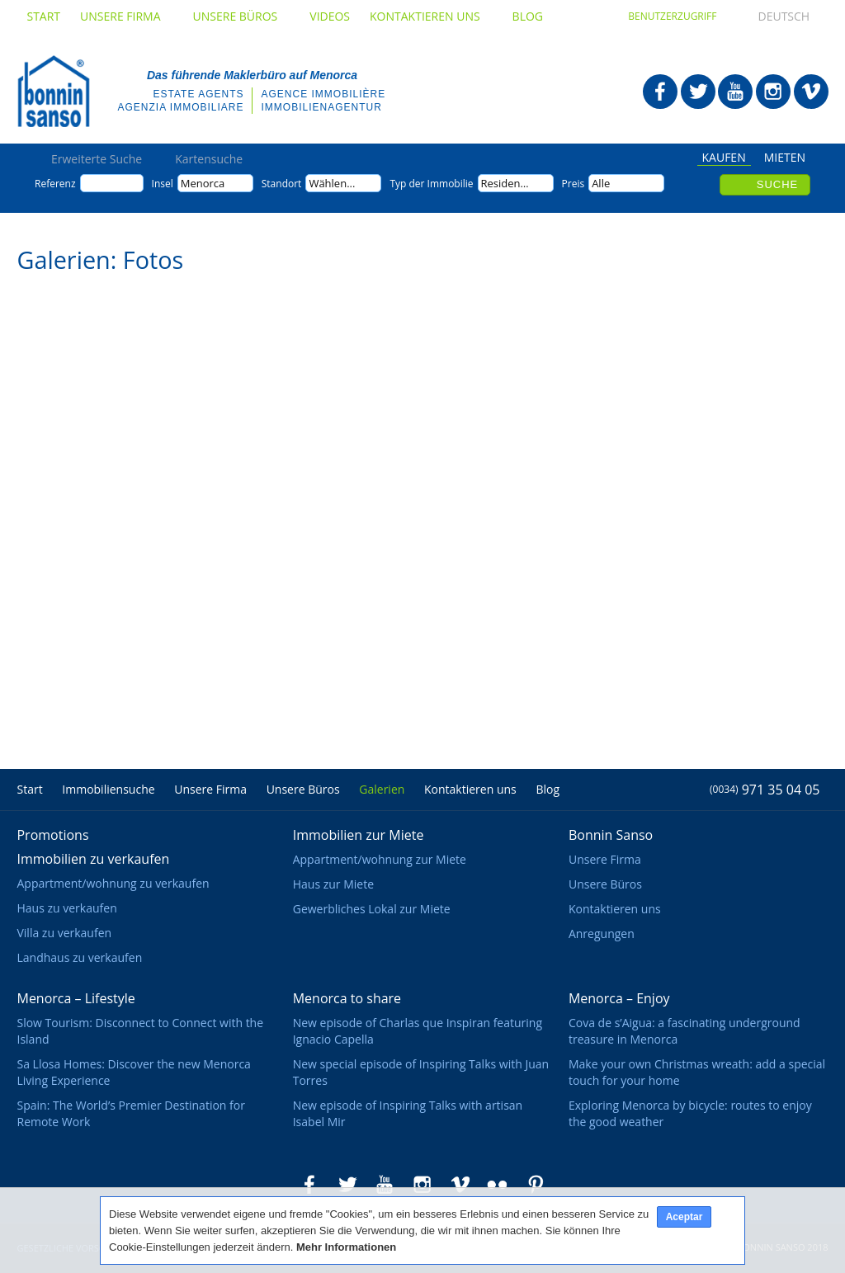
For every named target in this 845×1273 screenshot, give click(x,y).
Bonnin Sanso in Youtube (735, 91)
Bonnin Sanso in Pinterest (535, 1184)
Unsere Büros (241, 16)
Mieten (784, 158)
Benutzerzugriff (672, 16)
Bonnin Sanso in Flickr (497, 1184)
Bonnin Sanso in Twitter (698, 91)
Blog (527, 16)
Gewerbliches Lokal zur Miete (372, 909)
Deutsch (769, 16)
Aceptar (684, 1217)
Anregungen (602, 933)
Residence (506, 183)
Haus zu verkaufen (66, 908)
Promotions (52, 835)
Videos (329, 16)
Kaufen (724, 158)
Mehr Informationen (346, 1247)
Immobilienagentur (321, 107)
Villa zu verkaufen (64, 933)
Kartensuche (209, 159)
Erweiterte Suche (96, 159)
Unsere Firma (126, 16)
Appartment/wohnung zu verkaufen (113, 883)
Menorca (203, 183)
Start (43, 16)
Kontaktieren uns (431, 16)
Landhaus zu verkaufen (79, 957)
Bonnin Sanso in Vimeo (811, 91)
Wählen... (332, 183)
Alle (601, 183)
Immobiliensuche (108, 789)
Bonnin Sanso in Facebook (660, 91)
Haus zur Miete (333, 884)
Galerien (381, 789)
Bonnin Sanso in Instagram (773, 91)
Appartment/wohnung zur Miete (379, 859)
